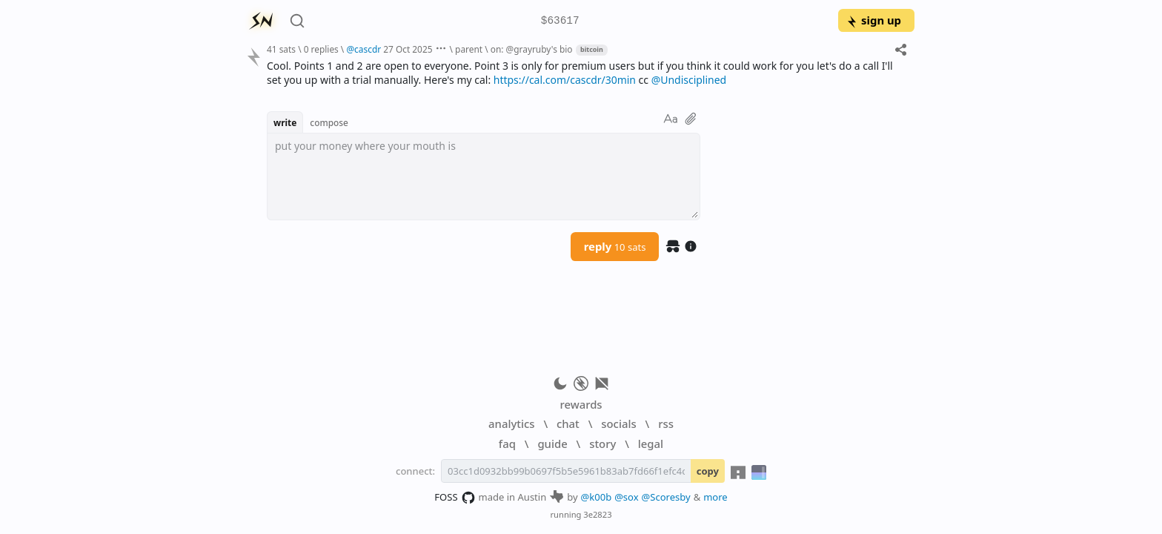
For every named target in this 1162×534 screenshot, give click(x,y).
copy (708, 471)
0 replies (321, 49)
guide (552, 443)
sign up (873, 20)
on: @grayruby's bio (532, 49)
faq (507, 443)
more (715, 497)
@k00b (596, 497)
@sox (626, 497)
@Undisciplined (689, 80)
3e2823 (597, 514)
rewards (581, 404)
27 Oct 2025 (407, 49)
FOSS (454, 497)
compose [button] (329, 122)
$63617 (560, 21)
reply (615, 246)
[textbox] (483, 176)
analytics (511, 423)
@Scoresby (666, 497)
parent (468, 49)
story (602, 443)
